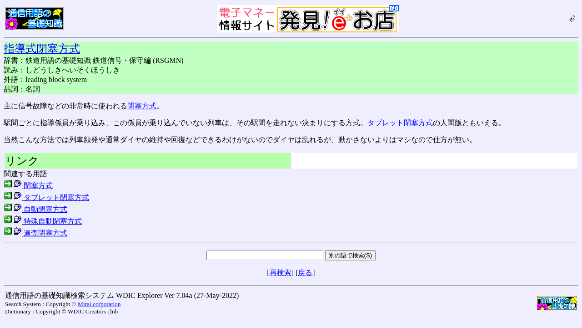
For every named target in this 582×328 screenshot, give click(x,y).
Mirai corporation (99, 304)
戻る (305, 273)
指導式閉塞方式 (42, 49)
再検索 (280, 273)
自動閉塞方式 (35, 209)
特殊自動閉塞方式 (43, 221)
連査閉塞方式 (35, 233)
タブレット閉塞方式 (400, 123)
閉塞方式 (141, 106)
